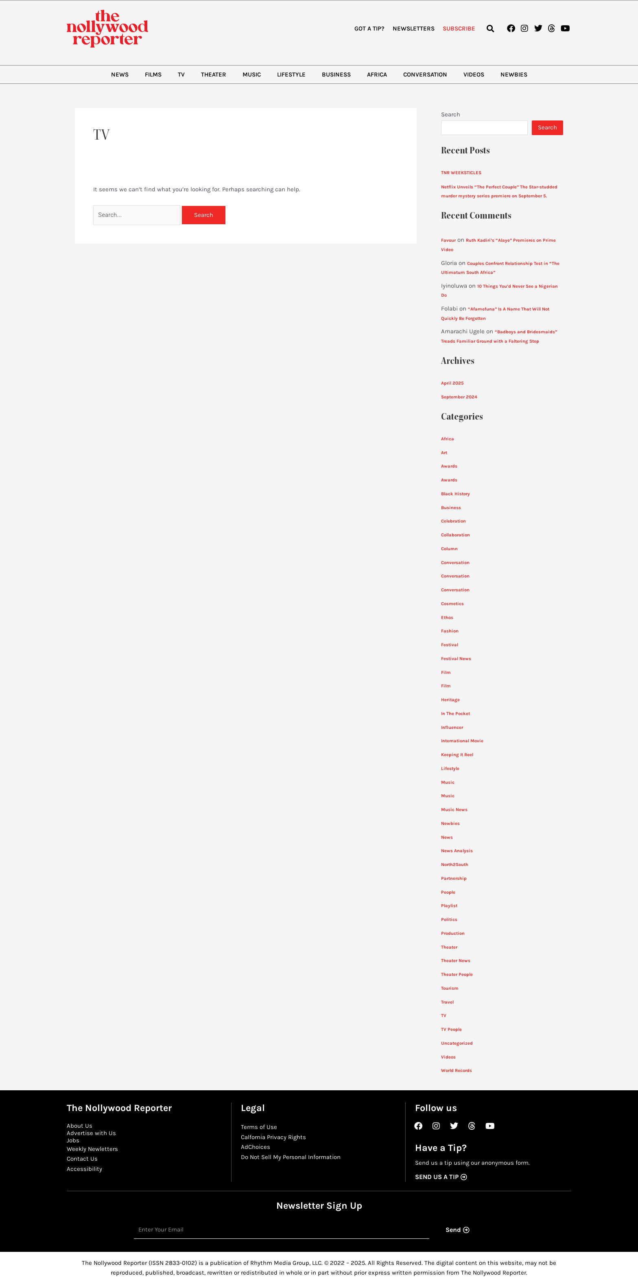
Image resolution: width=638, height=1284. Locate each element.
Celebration (453, 521)
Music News (454, 809)
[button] (490, 28)
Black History (455, 494)
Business (336, 74)
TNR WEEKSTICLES (461, 172)
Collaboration (455, 535)
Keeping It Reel (457, 754)
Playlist (449, 905)
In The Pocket (455, 713)
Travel (447, 1002)
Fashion (450, 631)
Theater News (455, 960)
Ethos (447, 617)
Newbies (513, 74)
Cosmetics (452, 603)
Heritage (450, 699)
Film (446, 672)
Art (444, 452)
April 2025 (452, 383)
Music (252, 74)
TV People (451, 1029)
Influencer (452, 727)
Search (450, 114)
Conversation (425, 74)
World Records (456, 1070)
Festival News (456, 658)
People (448, 892)
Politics (449, 919)
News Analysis (457, 850)
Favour (448, 240)
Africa (377, 74)
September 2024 (459, 397)
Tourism (450, 988)
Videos (473, 74)
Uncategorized (457, 1043)
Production (453, 933)
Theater (213, 74)
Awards (449, 466)
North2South (454, 864)
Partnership (454, 878)
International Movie (462, 741)
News (120, 74)
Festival (449, 644)
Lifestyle (291, 74)
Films (153, 74)
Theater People (457, 974)
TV (181, 74)
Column (449, 548)
